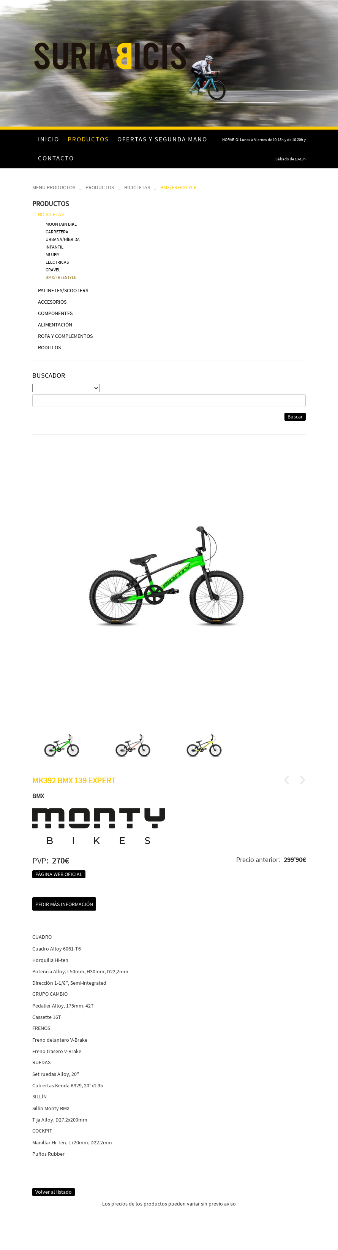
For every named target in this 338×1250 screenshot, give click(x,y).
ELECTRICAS (57, 262)
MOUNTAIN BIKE (61, 224)
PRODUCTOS (99, 187)
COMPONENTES (55, 313)
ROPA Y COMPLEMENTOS (65, 336)
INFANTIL (54, 247)
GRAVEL (53, 269)
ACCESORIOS (52, 301)
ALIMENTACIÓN (55, 324)
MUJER (52, 254)
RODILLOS (49, 347)
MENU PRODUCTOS (53, 187)
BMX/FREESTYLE (178, 187)
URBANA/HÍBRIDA (63, 239)
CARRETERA (57, 231)
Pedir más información (64, 904)
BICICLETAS (137, 187)
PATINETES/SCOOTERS (63, 290)
